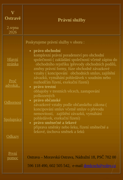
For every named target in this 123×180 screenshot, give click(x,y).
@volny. (105, 166)
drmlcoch (91, 166)
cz (114, 166)
